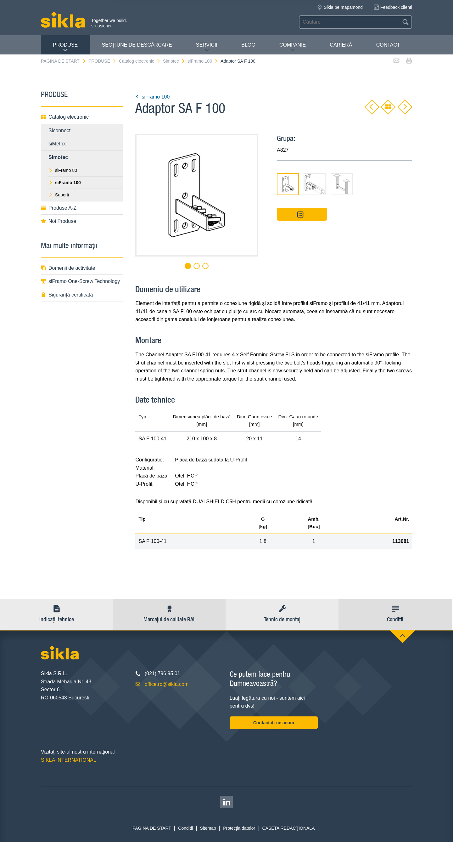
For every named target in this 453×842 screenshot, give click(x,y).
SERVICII (206, 47)
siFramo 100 (203, 61)
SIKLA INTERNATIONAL (68, 760)
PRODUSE (65, 47)
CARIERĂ (341, 45)
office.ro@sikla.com (167, 684)
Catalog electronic (140, 61)
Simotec (174, 61)
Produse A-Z (58, 208)
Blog (248, 45)
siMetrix (57, 143)
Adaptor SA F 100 (238, 61)
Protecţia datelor (239, 828)
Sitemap (208, 828)
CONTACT (388, 45)
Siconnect (59, 130)
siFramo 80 (62, 170)
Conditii (185, 828)
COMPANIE (292, 47)
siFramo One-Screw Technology (80, 281)
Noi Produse (58, 221)
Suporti (58, 194)
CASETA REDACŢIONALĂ (288, 828)
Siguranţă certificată (67, 294)
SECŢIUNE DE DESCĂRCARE (137, 45)
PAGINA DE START (63, 61)
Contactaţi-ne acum (273, 722)
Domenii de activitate (68, 268)
